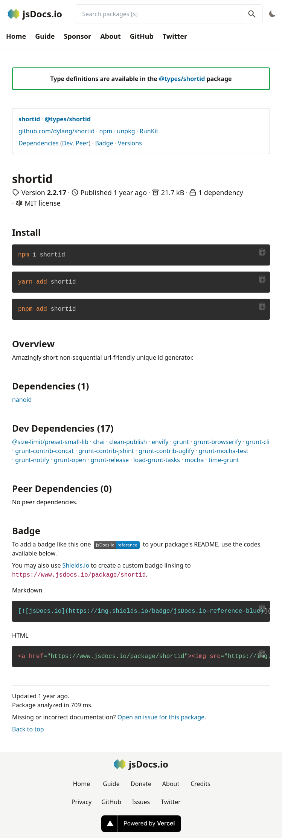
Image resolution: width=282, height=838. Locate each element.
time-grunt (224, 460)
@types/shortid (182, 79)
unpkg (126, 131)
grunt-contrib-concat (44, 451)
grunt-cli (258, 442)
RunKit (149, 131)
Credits (200, 784)
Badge (104, 143)
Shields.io (76, 565)
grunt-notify (32, 460)
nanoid (22, 399)
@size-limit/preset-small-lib (50, 442)
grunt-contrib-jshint (106, 451)
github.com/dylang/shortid (56, 131)
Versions (130, 143)
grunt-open (70, 460)
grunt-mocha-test (223, 451)
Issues (141, 802)
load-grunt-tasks (156, 460)
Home (16, 36)
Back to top (28, 729)
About (110, 36)
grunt (181, 442)
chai (99, 442)
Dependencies (38, 143)
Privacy (81, 802)
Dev (67, 143)
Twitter (175, 36)
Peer (82, 143)
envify (160, 442)
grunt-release (110, 460)
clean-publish (128, 442)
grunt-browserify (217, 442)
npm (106, 131)
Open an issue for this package (160, 717)
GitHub (142, 36)
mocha (194, 460)
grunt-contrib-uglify (166, 451)
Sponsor (77, 36)
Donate (141, 784)
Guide (45, 36)
